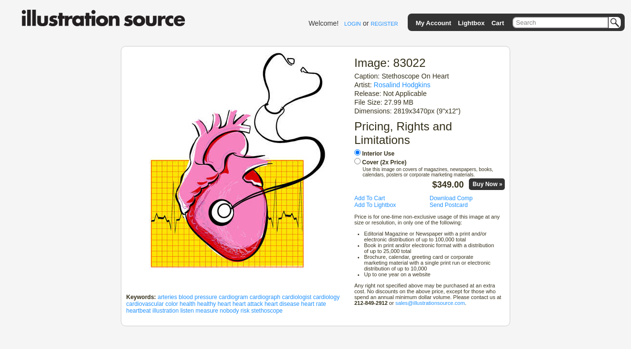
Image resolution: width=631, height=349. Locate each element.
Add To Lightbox (375, 205)
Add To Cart (369, 198)
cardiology (326, 297)
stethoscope (267, 310)
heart (224, 304)
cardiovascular (145, 304)
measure (207, 310)
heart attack (247, 304)
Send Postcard (449, 205)
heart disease (282, 304)
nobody (229, 310)
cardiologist (297, 297)
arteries (167, 297)
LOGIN (352, 24)
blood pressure (198, 297)
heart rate (313, 304)
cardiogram (233, 297)
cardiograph (264, 297)
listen (187, 310)
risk (245, 310)
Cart (497, 23)
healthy (206, 304)
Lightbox (471, 23)
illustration (165, 310)
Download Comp (451, 198)
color (172, 304)
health (188, 304)
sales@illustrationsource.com (430, 303)
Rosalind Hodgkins (402, 85)
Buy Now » (487, 184)
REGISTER (384, 24)
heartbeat (138, 310)
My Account (433, 23)
